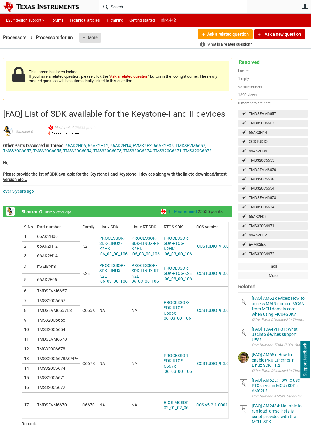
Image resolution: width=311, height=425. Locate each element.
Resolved (249, 62)
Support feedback (304, 359)
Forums (56, 20)
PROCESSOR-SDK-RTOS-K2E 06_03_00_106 (178, 273)
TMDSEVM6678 (262, 197)
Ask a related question (228, 34)
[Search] (173, 6)
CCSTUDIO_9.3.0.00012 (219, 246)
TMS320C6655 (261, 160)
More (92, 37)
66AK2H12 (258, 235)
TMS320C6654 (261, 188)
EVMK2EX (257, 244)
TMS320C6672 (261, 253)
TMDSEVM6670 (262, 169)
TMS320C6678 (261, 179)
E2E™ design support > (25, 20)
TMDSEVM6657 (262, 113)
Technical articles (85, 20)
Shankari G (24, 132)
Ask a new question (282, 34)
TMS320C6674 (261, 207)
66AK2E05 (257, 216)
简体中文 (169, 20)
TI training (114, 20)
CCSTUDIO (258, 141)
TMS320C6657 (261, 123)
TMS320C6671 (261, 226)
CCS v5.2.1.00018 (213, 405)
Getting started (142, 20)
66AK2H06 (258, 151)
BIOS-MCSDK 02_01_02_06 (176, 405)
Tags (273, 266)
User (305, 6)
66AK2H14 (258, 132)
